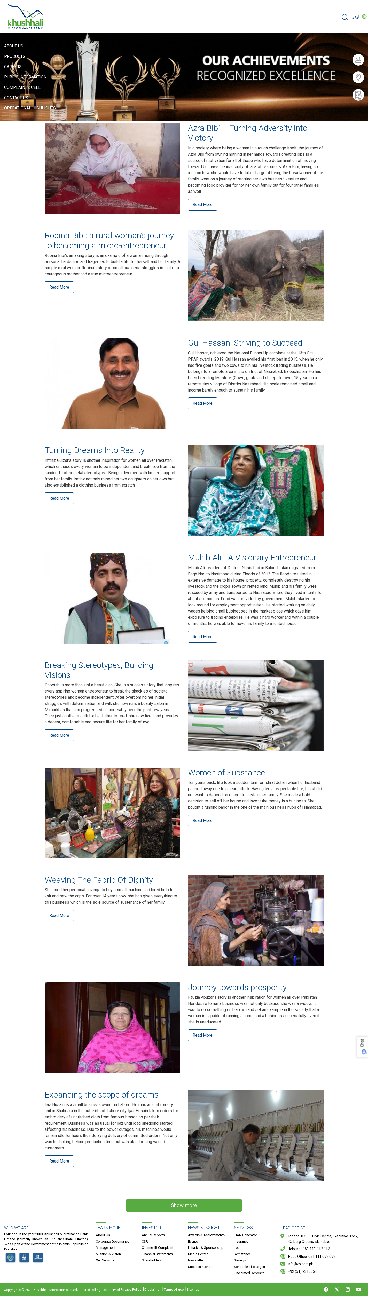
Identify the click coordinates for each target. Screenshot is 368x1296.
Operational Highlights (30, 108)
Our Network (105, 1260)
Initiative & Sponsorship (205, 1248)
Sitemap (193, 1289)
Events (193, 1241)
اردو (355, 16)
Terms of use (174, 1289)
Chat (362, 1043)
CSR (145, 1241)
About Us (13, 46)
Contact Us (16, 97)
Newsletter (196, 1260)
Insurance (241, 1241)
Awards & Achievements (206, 1235)
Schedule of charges (249, 1267)
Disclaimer (152, 1289)
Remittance (242, 1254)
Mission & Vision (108, 1254)
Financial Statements (157, 1254)
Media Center (198, 1254)
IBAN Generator (245, 1235)
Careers (13, 66)
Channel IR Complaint (157, 1248)
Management (105, 1248)
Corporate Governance (112, 1241)
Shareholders (152, 1260)
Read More (203, 204)
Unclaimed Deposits (249, 1273)
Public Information (25, 77)
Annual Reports (153, 1235)
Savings (240, 1260)
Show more (184, 1205)
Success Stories (200, 1267)
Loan (237, 1248)
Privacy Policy (131, 1289)
